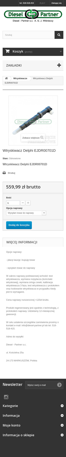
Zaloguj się (57, 3)
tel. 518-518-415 (27, 3)
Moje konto (11, 425)
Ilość (8, 197)
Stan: (5, 158)
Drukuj (11, 173)
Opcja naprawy (14, 208)
